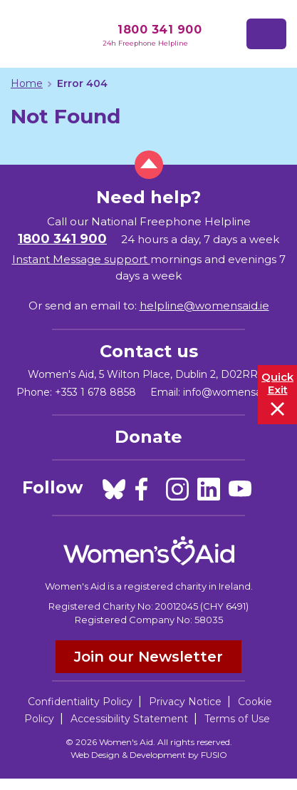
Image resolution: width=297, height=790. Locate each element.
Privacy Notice (185, 701)
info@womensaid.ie (232, 392)
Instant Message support (81, 259)
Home (27, 83)
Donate (148, 436)
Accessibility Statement (129, 718)
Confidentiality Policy (80, 701)
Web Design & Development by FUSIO (149, 754)
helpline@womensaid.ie (204, 305)
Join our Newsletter (148, 656)
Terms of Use (237, 718)
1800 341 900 (160, 29)
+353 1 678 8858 (95, 392)
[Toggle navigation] (266, 34)
